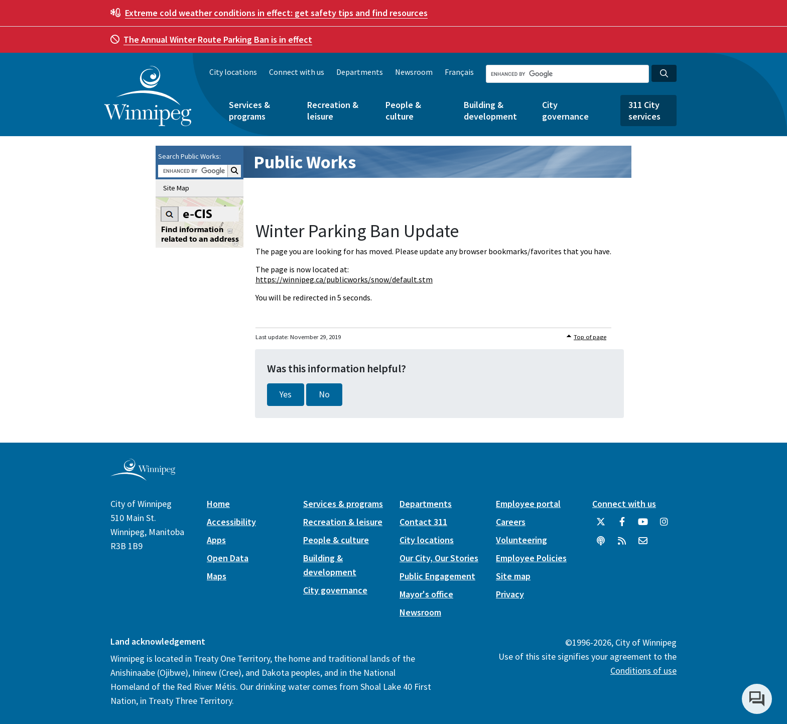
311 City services (644, 110)
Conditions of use (643, 670)
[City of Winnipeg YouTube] (642, 525)
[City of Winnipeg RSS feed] (621, 544)
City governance (565, 110)
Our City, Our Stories (439, 558)
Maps (216, 576)
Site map (513, 576)
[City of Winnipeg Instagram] (664, 525)
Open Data (227, 558)
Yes (286, 394)
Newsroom (414, 72)
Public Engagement (437, 576)
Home (218, 503)
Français (459, 72)
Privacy (510, 594)
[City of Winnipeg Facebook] (621, 525)
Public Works (304, 162)
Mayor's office (426, 594)
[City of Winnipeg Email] (642, 544)
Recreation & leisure (332, 110)
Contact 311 (423, 522)
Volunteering (521, 540)
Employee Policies (531, 558)
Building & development (490, 110)
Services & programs (249, 110)
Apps (216, 540)
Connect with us (296, 72)
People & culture (403, 110)
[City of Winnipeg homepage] (142, 476)
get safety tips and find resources (276, 13)
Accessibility (231, 522)
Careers (511, 522)
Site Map (176, 187)
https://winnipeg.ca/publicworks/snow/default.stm (344, 279)
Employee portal (528, 503)
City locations (233, 72)
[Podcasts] (600, 544)
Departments (359, 72)
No (324, 394)
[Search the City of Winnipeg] (567, 74)
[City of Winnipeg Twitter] (600, 525)
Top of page (590, 337)
